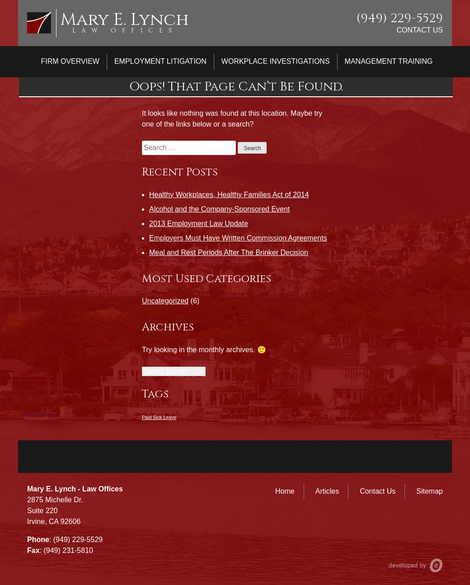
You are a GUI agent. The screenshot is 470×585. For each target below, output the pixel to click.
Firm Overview (70, 61)
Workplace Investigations (275, 61)
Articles (327, 491)
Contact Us (419, 30)
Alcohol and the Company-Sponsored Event (219, 209)
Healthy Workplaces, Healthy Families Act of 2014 (229, 194)
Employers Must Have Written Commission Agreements (238, 238)
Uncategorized (165, 301)
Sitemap (429, 491)
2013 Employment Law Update (198, 223)
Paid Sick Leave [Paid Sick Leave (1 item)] (159, 417)
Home (285, 491)
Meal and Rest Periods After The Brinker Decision (228, 252)
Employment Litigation (160, 61)
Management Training (389, 61)
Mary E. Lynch (124, 19)
